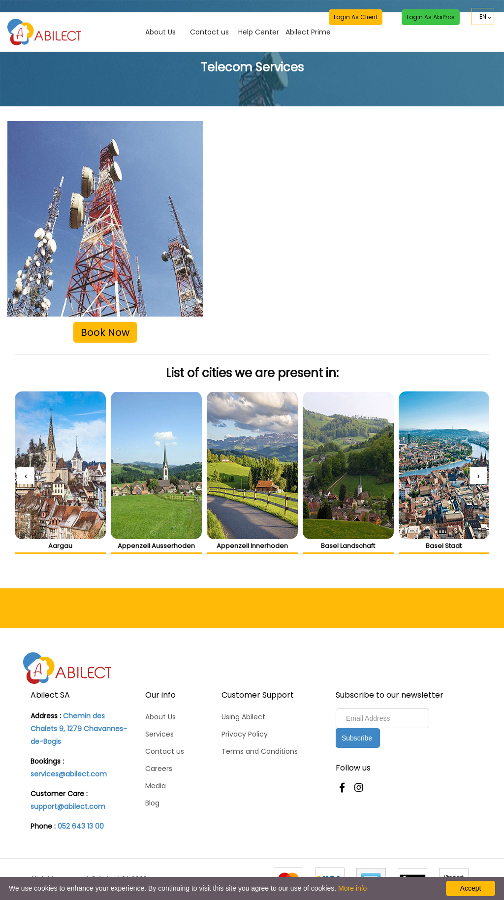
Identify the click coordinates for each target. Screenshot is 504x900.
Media (155, 786)
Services (159, 734)
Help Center (258, 20)
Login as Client (355, 18)
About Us (160, 20)
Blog (152, 803)
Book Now (105, 332)
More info (352, 888)
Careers (158, 768)
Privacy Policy (244, 734)
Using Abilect (243, 717)
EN (482, 18)
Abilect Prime (308, 20)
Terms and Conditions (259, 751)
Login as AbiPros (431, 18)
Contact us (209, 20)
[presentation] (25, 475)
